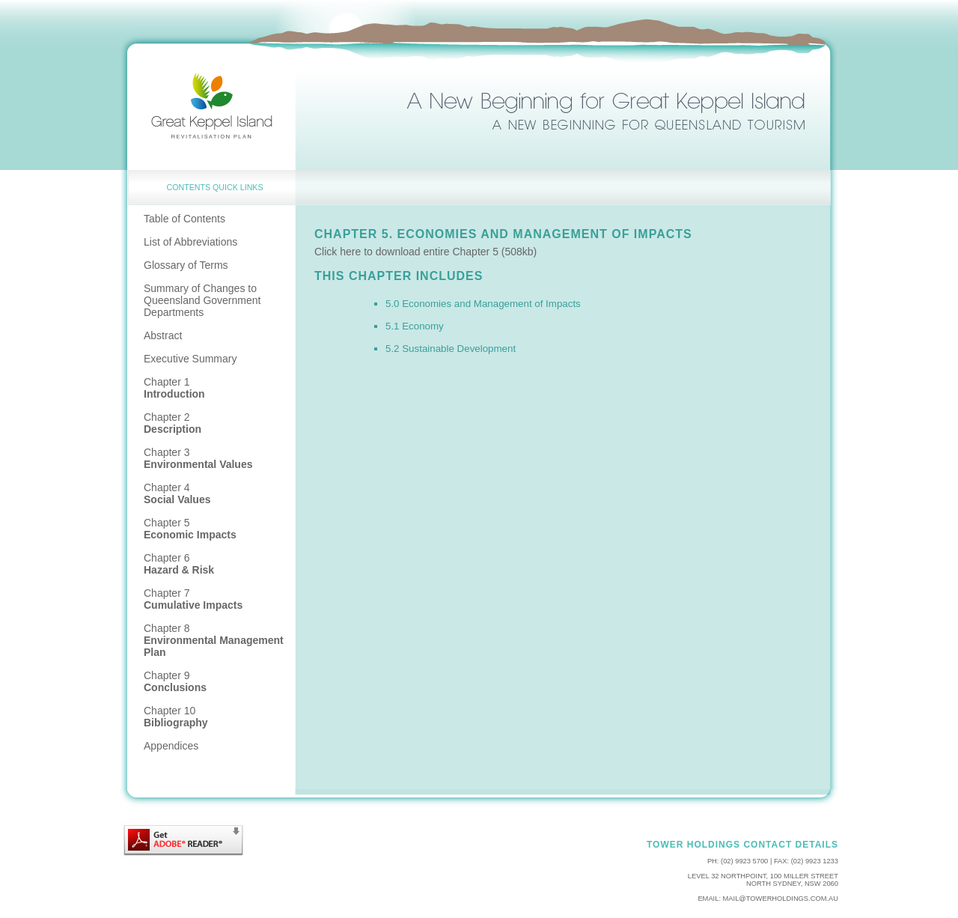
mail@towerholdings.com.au (780, 898)
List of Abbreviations (190, 242)
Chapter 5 (190, 529)
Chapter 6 (179, 564)
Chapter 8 (214, 640)
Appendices (171, 746)
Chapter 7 (193, 599)
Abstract (163, 335)
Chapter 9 (175, 681)
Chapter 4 (177, 493)
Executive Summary (190, 359)
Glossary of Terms (186, 265)
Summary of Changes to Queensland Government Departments (202, 300)
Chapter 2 (172, 423)
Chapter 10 (176, 717)
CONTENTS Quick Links (215, 187)
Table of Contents (184, 219)
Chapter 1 (174, 388)
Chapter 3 (198, 458)
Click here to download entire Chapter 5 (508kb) (425, 252)
